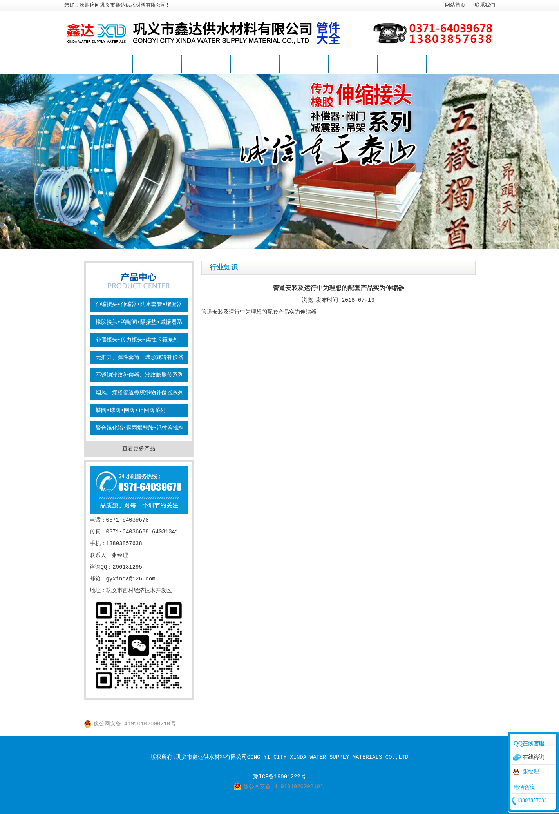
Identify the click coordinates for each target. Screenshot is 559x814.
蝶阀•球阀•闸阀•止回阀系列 (131, 410)
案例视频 (353, 65)
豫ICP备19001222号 (279, 777)
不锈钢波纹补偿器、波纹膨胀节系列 (139, 375)
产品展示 (206, 65)
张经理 (531, 772)
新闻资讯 (255, 65)
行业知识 (304, 65)
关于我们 (401, 65)
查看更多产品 (138, 449)
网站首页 (455, 5)
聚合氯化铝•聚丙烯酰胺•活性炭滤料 (140, 428)
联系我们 (485, 5)
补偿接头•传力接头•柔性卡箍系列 (137, 340)
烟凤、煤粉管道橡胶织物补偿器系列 (139, 393)
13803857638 (532, 800)
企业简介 (157, 65)
